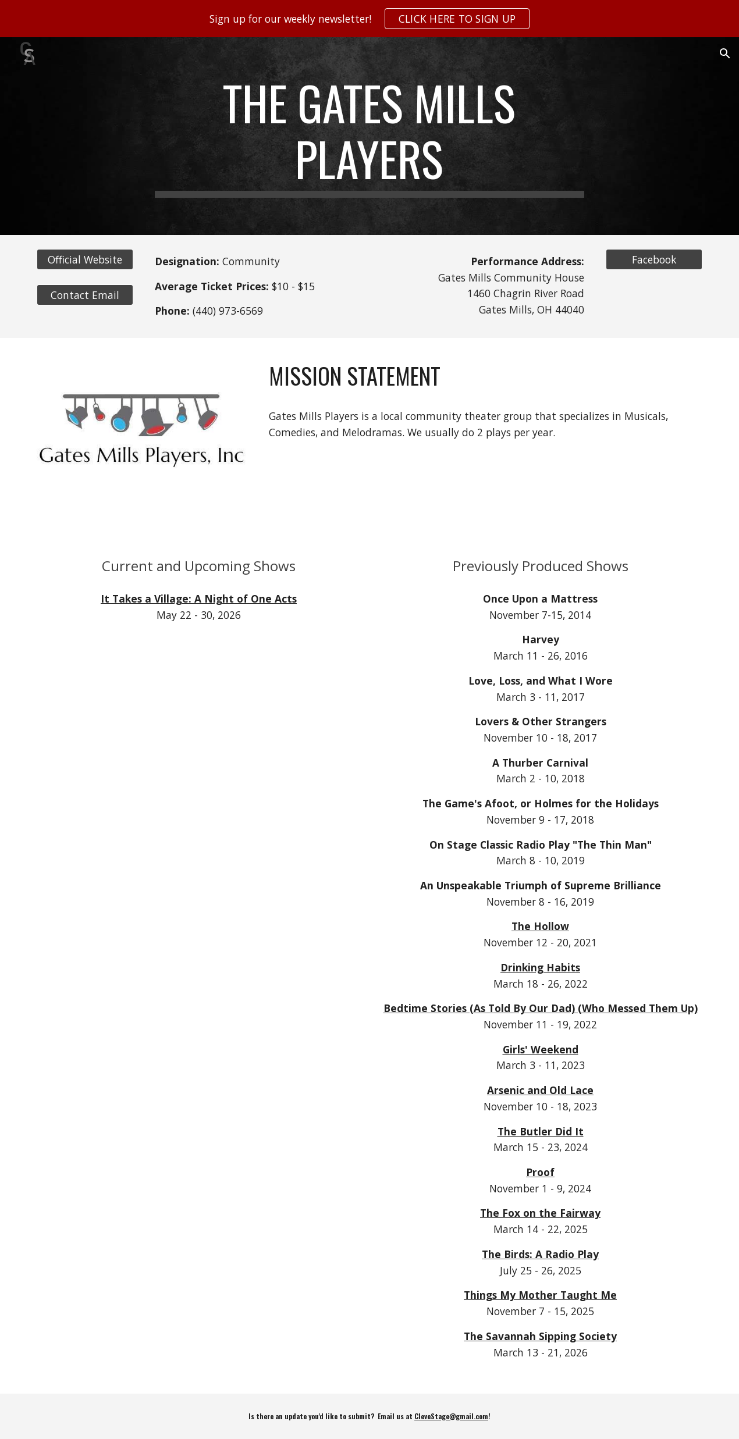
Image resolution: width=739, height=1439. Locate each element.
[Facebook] (654, 259)
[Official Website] (85, 259)
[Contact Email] (85, 295)
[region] (369, 18)
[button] (725, 53)
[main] (369, 136)
